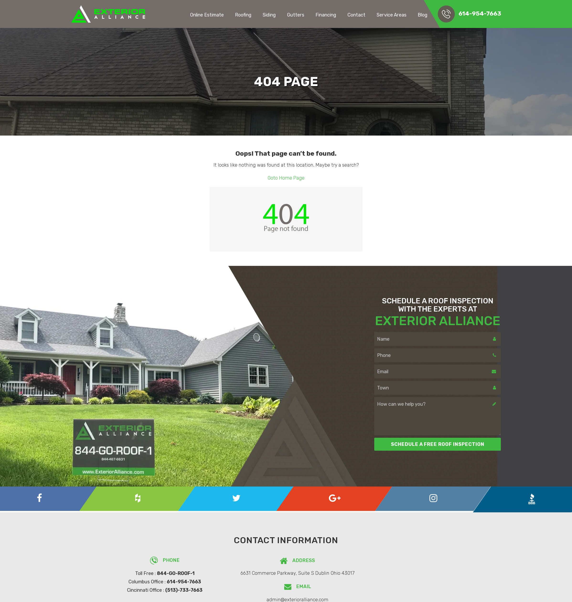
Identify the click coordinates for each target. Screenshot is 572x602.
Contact (362, 14)
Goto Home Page (286, 178)
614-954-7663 (481, 14)
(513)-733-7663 (179, 589)
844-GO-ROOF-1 (171, 572)
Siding (277, 14)
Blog (426, 14)
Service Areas (396, 14)
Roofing (252, 14)
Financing (332, 14)
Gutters (302, 14)
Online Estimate (216, 14)
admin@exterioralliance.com (408, 572)
